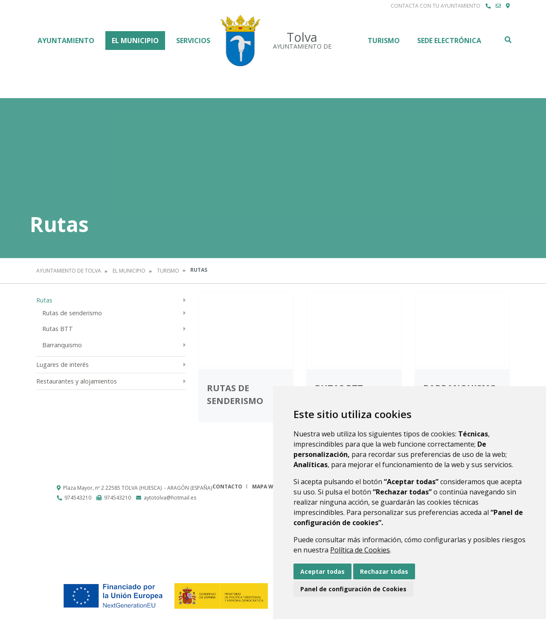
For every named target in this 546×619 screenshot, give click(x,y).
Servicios (193, 40)
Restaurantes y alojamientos (76, 381)
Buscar (507, 39)
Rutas (44, 300)
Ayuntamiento (66, 40)
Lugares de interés (62, 364)
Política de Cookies (360, 550)
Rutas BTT (57, 329)
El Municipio (135, 40)
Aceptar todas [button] (322, 571)
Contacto (227, 486)
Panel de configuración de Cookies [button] (353, 589)
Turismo (384, 40)
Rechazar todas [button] (384, 571)
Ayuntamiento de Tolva (68, 270)
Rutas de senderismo (72, 313)
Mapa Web (266, 486)
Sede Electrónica (449, 40)
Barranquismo (62, 345)
